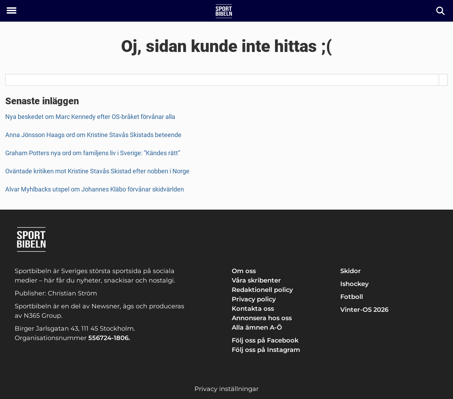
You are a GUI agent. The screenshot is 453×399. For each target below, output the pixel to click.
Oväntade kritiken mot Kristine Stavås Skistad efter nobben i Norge (97, 171)
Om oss (244, 271)
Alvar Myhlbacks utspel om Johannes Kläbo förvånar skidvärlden (94, 189)
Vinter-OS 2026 (364, 310)
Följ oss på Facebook (265, 340)
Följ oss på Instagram (266, 350)
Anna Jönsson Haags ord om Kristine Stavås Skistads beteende (93, 134)
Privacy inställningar (226, 389)
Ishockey (354, 284)
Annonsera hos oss (262, 318)
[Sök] (441, 11)
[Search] (443, 80)
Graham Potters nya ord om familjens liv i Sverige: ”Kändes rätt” (92, 153)
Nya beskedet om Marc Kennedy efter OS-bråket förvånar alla (90, 116)
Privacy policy (254, 299)
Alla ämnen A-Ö (257, 327)
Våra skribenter (256, 280)
